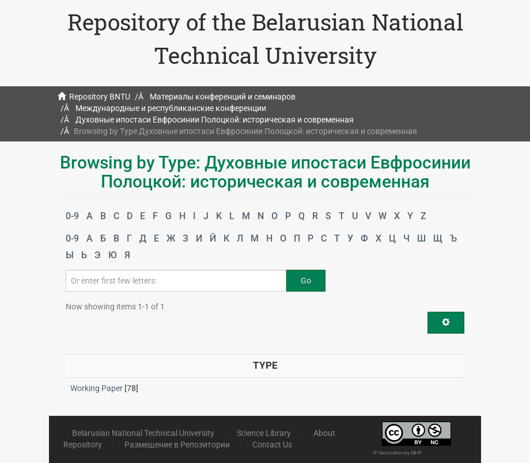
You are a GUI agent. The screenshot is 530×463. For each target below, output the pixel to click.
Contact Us (272, 444)
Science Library (264, 433)
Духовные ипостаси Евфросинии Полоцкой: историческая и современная (214, 119)
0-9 (72, 216)
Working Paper (96, 388)
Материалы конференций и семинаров (223, 96)
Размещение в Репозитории (177, 444)
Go (306, 280)
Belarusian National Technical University (143, 433)
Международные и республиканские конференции (170, 108)
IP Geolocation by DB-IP (397, 453)
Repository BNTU (99, 96)
